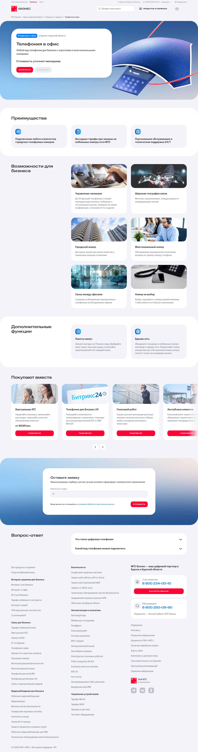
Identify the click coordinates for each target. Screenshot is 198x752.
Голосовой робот (79, 630)
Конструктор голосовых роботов (87, 656)
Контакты (135, 630)
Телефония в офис (20, 648)
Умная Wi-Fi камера (20, 721)
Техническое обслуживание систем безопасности (95, 593)
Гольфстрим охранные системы (26, 711)
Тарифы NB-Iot (78, 699)
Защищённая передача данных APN (88, 598)
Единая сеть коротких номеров (26, 653)
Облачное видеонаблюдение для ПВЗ (29, 732)
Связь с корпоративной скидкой (26, 684)
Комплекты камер (20, 716)
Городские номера (20, 658)
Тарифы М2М (77, 704)
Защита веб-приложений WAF (85, 582)
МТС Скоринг (77, 641)
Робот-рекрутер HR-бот (82, 661)
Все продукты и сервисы (23, 567)
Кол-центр (76, 676)
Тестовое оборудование (82, 714)
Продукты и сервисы (53, 17)
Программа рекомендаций (144, 666)
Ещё (42, 2)
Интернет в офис (19, 589)
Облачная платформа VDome (85, 603)
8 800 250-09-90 (157, 607)
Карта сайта (137, 650)
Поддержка (140, 614)
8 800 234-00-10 (157, 2)
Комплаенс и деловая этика (144, 655)
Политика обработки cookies (144, 645)
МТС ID (74, 671)
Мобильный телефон (58, 489)
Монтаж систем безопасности (25, 706)
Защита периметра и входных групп (29, 726)
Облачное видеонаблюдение (25, 696)
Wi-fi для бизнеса (19, 595)
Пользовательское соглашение (146, 661)
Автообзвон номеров (81, 651)
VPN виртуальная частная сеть (26, 610)
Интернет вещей (19, 605)
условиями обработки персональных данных (96, 504)
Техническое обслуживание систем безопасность (35, 737)
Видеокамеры (18, 701)
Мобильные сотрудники (82, 620)
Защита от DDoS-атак (81, 587)
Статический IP (18, 615)
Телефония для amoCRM (23, 673)
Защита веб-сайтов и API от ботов (87, 577)
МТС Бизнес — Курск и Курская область (27, 17)
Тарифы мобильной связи (23, 627)
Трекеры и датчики (80, 709)
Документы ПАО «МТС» (142, 640)
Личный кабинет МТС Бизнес (162, 614)
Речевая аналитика (80, 635)
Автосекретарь (78, 615)
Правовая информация (142, 671)
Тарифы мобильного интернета (26, 600)
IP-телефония (17, 643)
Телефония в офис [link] (72, 17)
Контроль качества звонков (84, 666)
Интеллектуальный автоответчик (27, 663)
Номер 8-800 (18, 638)
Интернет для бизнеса (22, 584)
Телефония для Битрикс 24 (24, 678)
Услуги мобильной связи (23, 572)
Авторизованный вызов (82, 646)
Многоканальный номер (23, 668)
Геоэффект (76, 625)
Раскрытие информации (143, 635)
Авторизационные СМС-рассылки (87, 681)
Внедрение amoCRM (81, 687)
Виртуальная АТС (19, 632)
